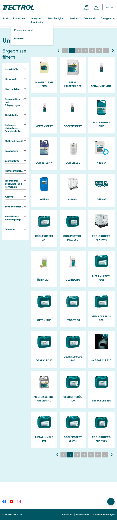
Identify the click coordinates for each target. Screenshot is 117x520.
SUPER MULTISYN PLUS (101, 278)
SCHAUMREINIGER (101, 86)
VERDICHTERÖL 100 (72, 398)
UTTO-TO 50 (73, 320)
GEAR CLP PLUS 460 (73, 358)
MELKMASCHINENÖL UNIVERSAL (44, 398)
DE (107, 7)
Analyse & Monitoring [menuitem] (37, 20)
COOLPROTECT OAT (44, 237)
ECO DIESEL (73, 162)
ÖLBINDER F (44, 279)
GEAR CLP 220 (44, 360)
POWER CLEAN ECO (44, 84)
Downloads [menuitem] (89, 18)
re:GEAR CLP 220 (101, 360)
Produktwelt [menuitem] (19, 18)
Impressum (67, 514)
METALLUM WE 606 (44, 438)
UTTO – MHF (44, 320)
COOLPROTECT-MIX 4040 (101, 237)
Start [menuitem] (5, 18)
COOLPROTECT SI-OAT (73, 438)
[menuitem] (86, 7)
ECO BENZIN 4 (44, 162)
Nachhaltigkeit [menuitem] (56, 18)
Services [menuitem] (74, 18)
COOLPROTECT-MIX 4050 (101, 438)
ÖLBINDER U (73, 279)
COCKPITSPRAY (73, 126)
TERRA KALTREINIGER (73, 84)
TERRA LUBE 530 (101, 400)
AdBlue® (101, 162)
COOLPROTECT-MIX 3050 (72, 237)
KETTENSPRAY (44, 126)
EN (112, 7)
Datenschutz (82, 514)
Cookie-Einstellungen (104, 514)
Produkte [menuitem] (19, 38)
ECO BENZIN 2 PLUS (101, 124)
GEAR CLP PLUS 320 (101, 318)
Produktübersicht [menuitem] (23, 29)
